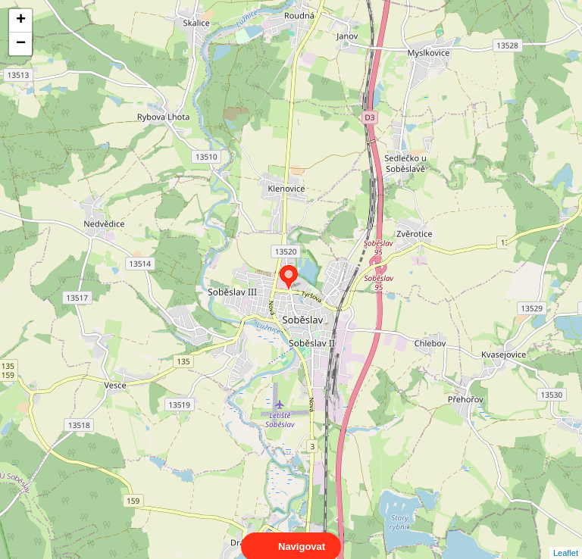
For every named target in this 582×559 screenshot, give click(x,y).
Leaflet (565, 539)
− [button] (21, 44)
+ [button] (21, 20)
